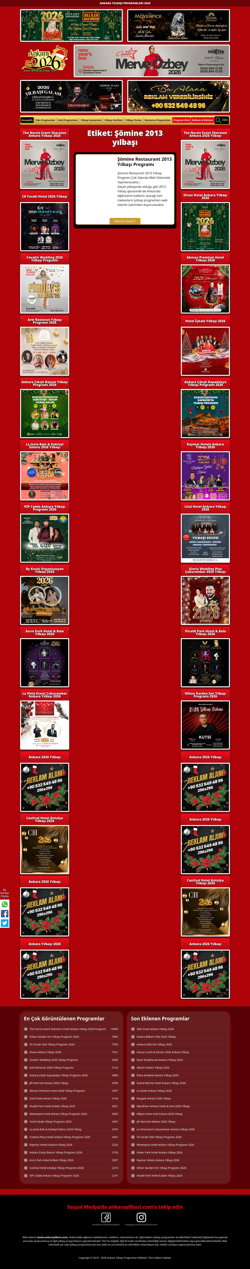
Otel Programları (68, 120)
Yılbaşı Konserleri (91, 120)
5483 (115, 1060)
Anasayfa (27, 120)
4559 (115, 1083)
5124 (115, 1067)
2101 (115, 1175)
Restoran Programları (158, 120)
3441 (115, 1137)
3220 (115, 1144)
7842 (115, 1036)
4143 (115, 1098)
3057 (115, 1160)
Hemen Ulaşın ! (125, 221)
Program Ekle (181, 120)
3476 (115, 1129)
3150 (115, 1152)
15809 (114, 1029)
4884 (115, 1075)
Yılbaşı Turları (133, 120)
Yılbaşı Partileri (113, 120)
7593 (115, 1044)
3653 (115, 1114)
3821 (115, 1106)
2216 (115, 1168)
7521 (115, 1052)
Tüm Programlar (45, 120)
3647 (115, 1121)
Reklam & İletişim (202, 120)
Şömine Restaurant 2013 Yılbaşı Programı (144, 161)
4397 (115, 1090)
